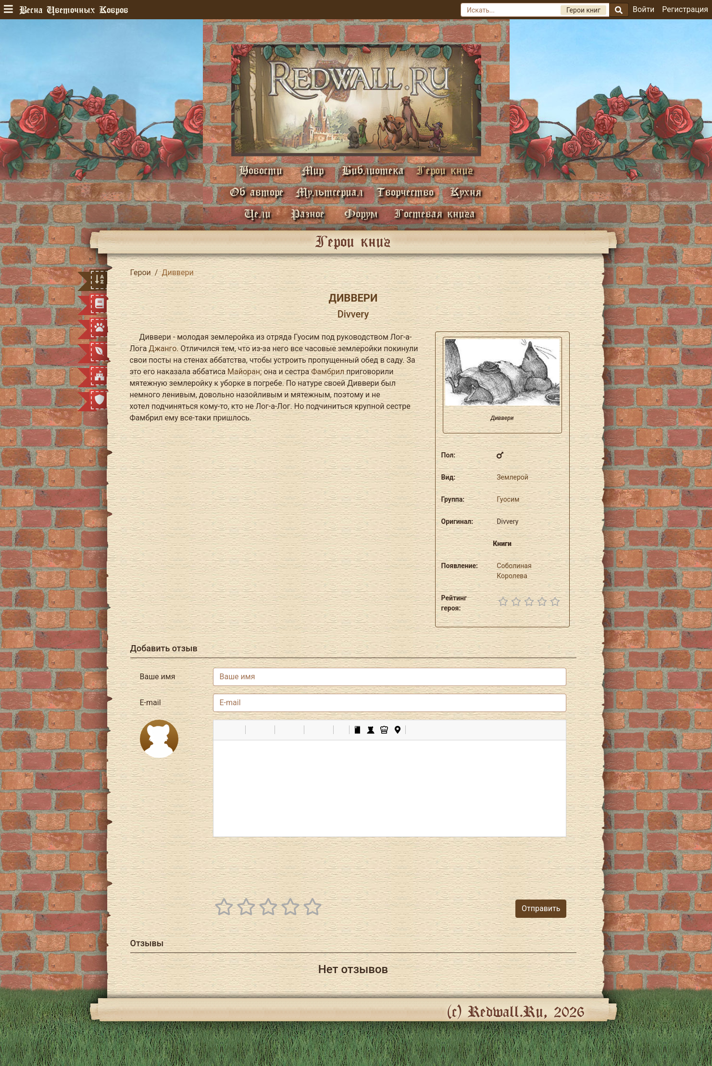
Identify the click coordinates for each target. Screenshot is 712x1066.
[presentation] (494, 863)
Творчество (405, 191)
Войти (643, 9)
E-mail (150, 702)
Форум (361, 213)
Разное (308, 213)
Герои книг (444, 170)
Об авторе (257, 191)
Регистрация (685, 9)
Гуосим (508, 499)
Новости (260, 170)
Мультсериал (329, 191)
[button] (224, 729)
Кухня (465, 191)
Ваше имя (157, 676)
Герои (140, 272)
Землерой (512, 477)
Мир (312, 170)
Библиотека (373, 170)
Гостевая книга (434, 213)
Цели (257, 213)
